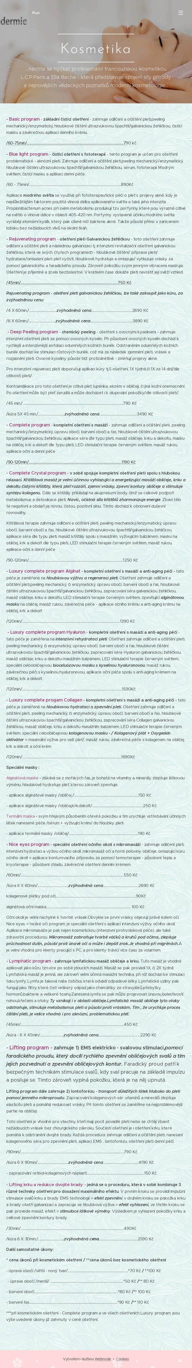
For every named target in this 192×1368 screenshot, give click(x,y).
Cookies (122, 1359)
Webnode (103, 1359)
